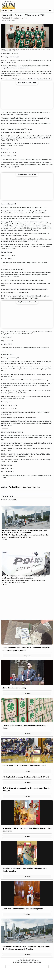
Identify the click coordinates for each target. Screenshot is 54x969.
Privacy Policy (31, 959)
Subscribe (4, 10)
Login (11, 10)
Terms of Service (23, 959)
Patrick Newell (15, 487)
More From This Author (31, 487)
